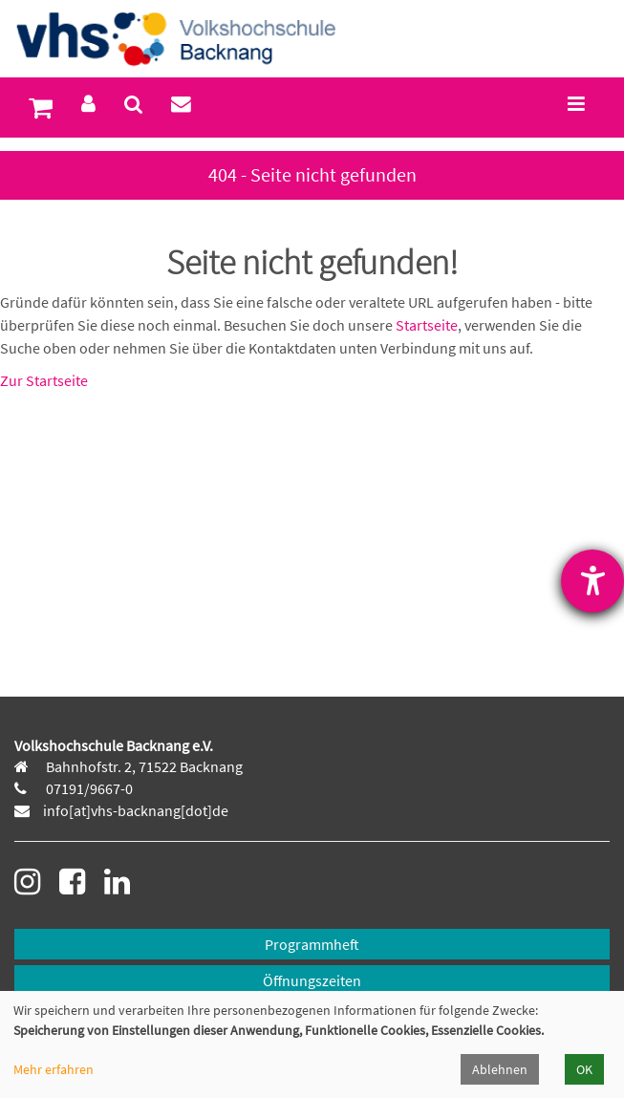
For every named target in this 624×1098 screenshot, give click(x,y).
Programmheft (312, 944)
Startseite (427, 324)
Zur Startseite (44, 380)
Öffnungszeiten (312, 980)
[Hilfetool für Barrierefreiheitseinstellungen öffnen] (592, 581)
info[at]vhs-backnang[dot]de (135, 810)
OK (584, 1069)
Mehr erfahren (53, 1069)
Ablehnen (499, 1069)
